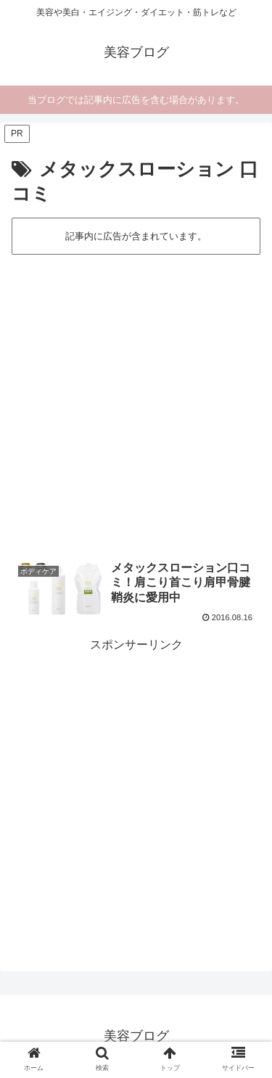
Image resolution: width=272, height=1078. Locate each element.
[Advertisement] (136, 400)
